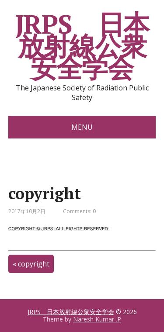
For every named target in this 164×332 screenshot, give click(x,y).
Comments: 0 (79, 211)
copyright (33, 264)
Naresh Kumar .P (97, 319)
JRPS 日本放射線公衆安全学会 (82, 46)
